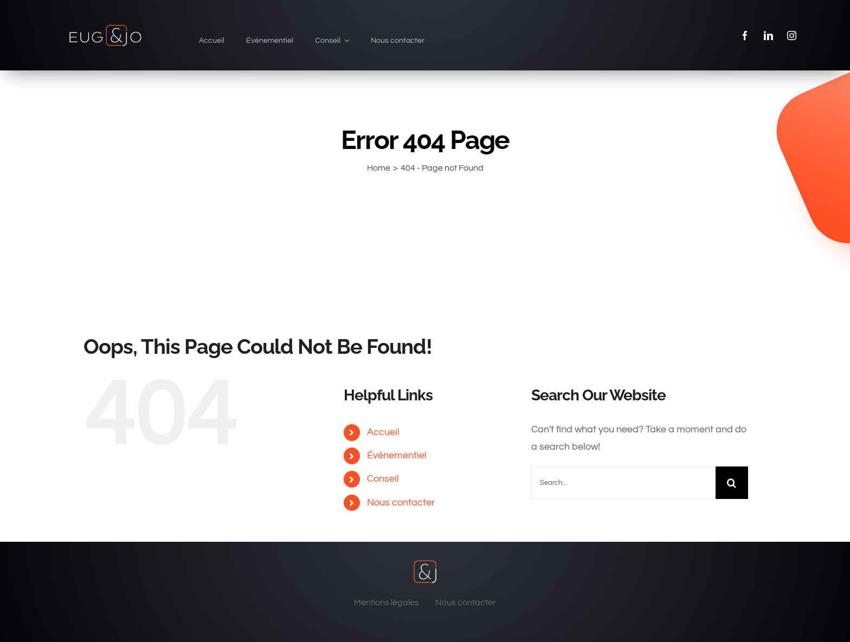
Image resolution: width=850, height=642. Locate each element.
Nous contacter (401, 502)
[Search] (732, 482)
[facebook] (745, 35)
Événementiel (397, 455)
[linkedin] (768, 35)
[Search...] (623, 482)
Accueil (383, 432)
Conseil (383, 479)
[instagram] (792, 35)
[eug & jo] (105, 26)
